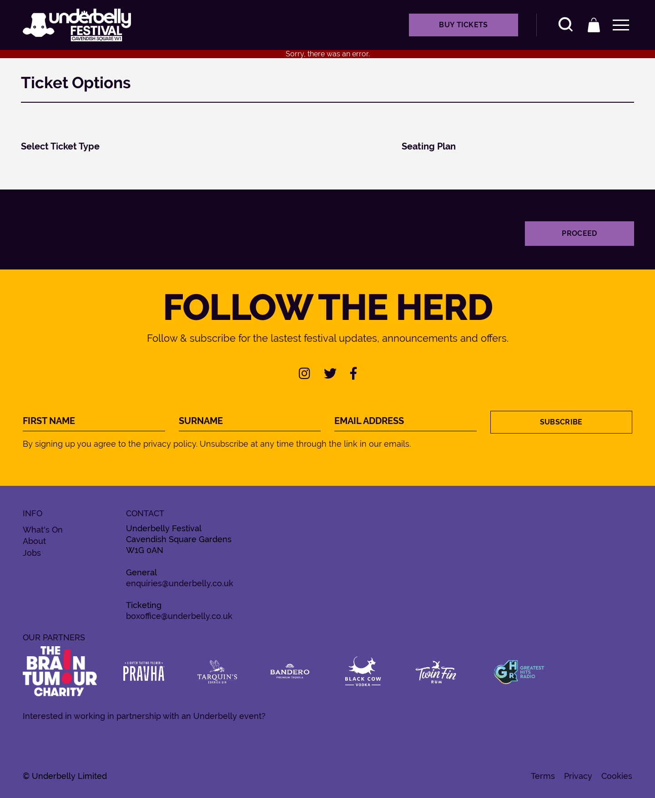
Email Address (369, 421)
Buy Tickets (463, 24)
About (34, 541)
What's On (43, 529)
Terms (543, 776)
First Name (49, 421)
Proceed (579, 233)
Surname (201, 421)
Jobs (32, 553)
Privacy (578, 776)
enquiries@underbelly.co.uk (179, 583)
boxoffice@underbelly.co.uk (179, 616)
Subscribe (561, 422)
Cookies (616, 776)
